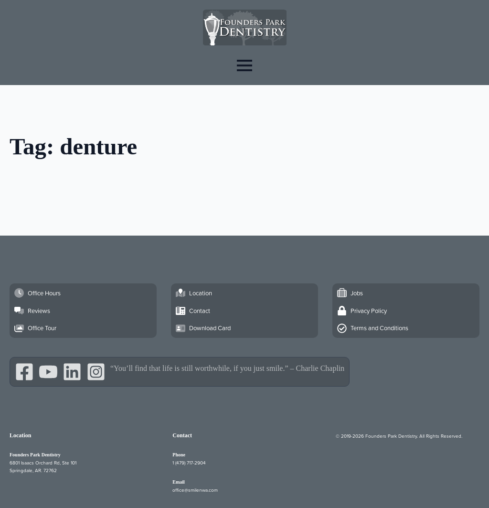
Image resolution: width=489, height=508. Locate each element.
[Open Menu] (244, 65)
